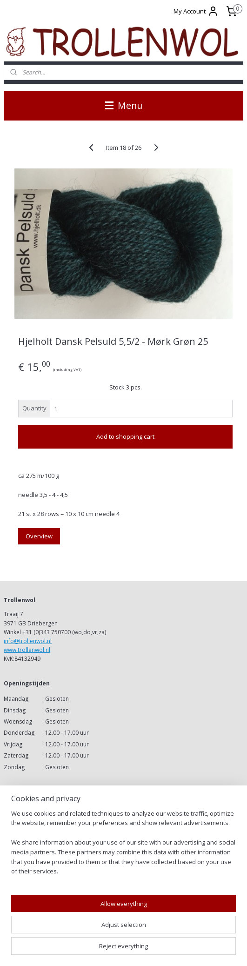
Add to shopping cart (125, 436)
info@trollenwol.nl (28, 641)
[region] (123, 846)
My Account (196, 11)
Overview (39, 535)
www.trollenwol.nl (27, 650)
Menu (123, 105)
